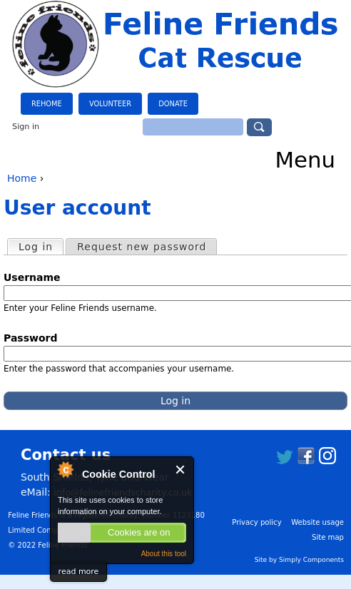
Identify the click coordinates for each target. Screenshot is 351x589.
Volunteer (110, 104)
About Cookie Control (65, 469)
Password (35, 338)
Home (21, 178)
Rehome (46, 104)
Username (36, 277)
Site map (328, 537)
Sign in (25, 126)
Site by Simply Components (299, 559)
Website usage (317, 522)
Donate (173, 104)
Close (180, 469)
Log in (41, 246)
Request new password (141, 246)
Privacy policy (256, 522)
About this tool (163, 554)
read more (78, 571)
